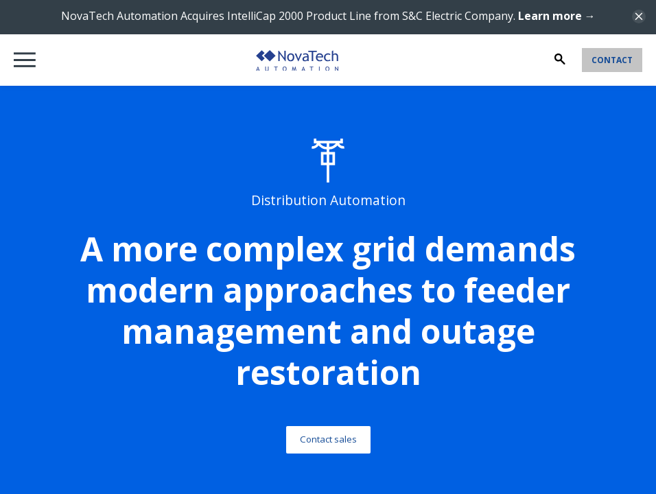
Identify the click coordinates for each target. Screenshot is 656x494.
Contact (612, 60)
